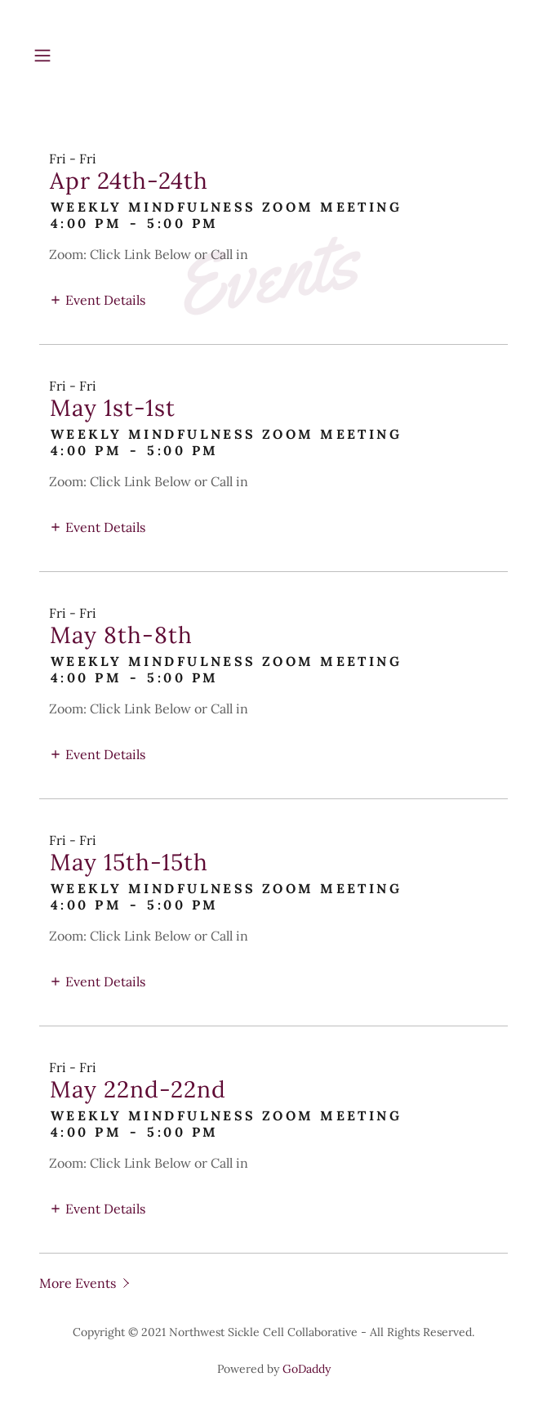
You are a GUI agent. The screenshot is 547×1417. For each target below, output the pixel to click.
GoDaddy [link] (306, 1368)
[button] (63, 55)
